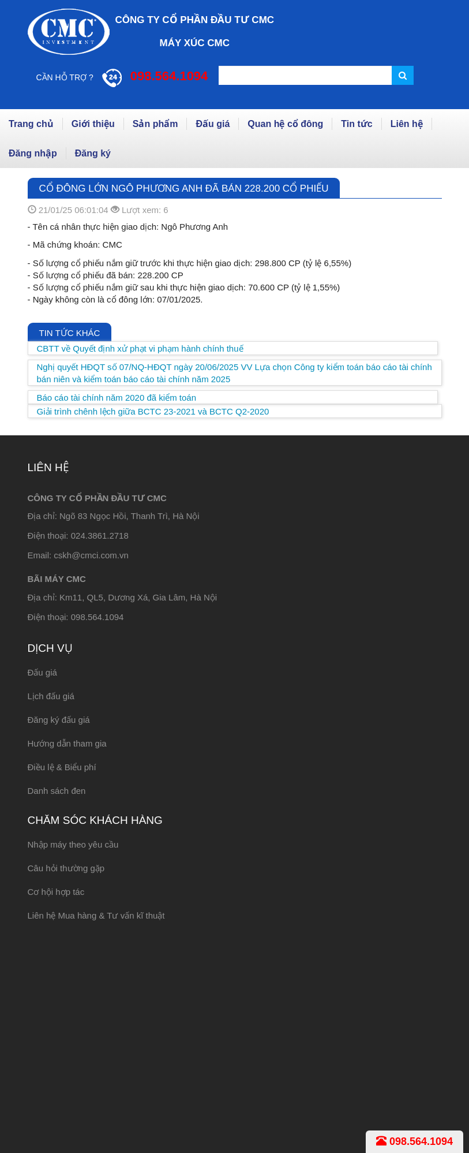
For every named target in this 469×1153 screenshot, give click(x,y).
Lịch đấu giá (51, 696)
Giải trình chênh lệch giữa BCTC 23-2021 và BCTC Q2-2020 (153, 411)
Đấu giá (213, 124)
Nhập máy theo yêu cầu (73, 844)
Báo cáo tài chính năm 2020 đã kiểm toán (117, 397)
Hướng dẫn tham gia (67, 743)
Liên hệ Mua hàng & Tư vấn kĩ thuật (96, 915)
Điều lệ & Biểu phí (62, 767)
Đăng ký (93, 153)
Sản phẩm (155, 124)
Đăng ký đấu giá (59, 720)
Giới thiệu (93, 124)
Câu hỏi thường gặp (66, 868)
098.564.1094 (414, 1141)
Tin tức (356, 124)
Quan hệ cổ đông (285, 124)
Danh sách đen (57, 791)
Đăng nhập (33, 153)
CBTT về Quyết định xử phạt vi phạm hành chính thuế (140, 348)
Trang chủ (31, 124)
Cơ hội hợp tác (56, 892)
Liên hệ (407, 124)
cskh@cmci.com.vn (91, 555)
